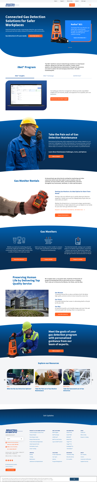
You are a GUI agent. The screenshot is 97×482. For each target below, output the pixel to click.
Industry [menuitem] (54, 461)
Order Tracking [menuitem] (33, 450)
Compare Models (48, 260)
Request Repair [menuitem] (33, 436)
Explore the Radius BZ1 (80, 38)
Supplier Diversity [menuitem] (84, 464)
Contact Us (72, 5)
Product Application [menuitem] (56, 457)
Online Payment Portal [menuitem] (34, 445)
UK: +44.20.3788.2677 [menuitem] (11, 450)
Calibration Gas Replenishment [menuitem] (36, 464)
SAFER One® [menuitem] (55, 439)
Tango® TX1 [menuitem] (69, 443)
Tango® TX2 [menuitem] (69, 445)
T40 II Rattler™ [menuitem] (70, 450)
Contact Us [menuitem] (83, 434)
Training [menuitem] (31, 459)
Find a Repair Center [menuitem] (34, 439)
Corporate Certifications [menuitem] (86, 461)
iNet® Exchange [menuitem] (55, 436)
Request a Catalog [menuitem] (84, 439)
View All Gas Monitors (19, 260)
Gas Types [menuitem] (54, 459)
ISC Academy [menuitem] (69, 461)
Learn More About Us (63, 315)
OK (74, 479)
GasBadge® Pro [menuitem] (70, 448)
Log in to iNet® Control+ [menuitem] (57, 443)
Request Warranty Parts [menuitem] (35, 441)
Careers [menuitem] (82, 459)
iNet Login (83, 1)
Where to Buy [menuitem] (83, 436)
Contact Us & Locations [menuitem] (12, 443)
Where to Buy (69, 1)
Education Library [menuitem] (70, 459)
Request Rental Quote (63, 216)
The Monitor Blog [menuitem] (70, 457)
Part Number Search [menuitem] (34, 448)
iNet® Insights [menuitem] (55, 434)
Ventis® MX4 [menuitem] (69, 436)
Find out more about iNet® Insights (59, 100)
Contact (77, 1)
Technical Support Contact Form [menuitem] (36, 434)
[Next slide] (92, 381)
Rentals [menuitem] (31, 457)
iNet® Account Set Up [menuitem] (57, 441)
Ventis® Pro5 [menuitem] (69, 434)
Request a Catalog (77, 260)
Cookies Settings (10, 470)
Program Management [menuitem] (57, 464)
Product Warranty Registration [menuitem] (36, 443)
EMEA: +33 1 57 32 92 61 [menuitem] (12, 447)
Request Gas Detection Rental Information (70, 210)
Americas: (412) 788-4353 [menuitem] (12, 445)
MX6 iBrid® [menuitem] (69, 439)
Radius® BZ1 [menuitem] (69, 441)
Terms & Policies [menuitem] (9, 467)
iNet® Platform (27, 5)
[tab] (68, 48)
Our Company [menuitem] (83, 457)
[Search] (84, 5)
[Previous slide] (5, 381)
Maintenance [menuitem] (32, 461)
